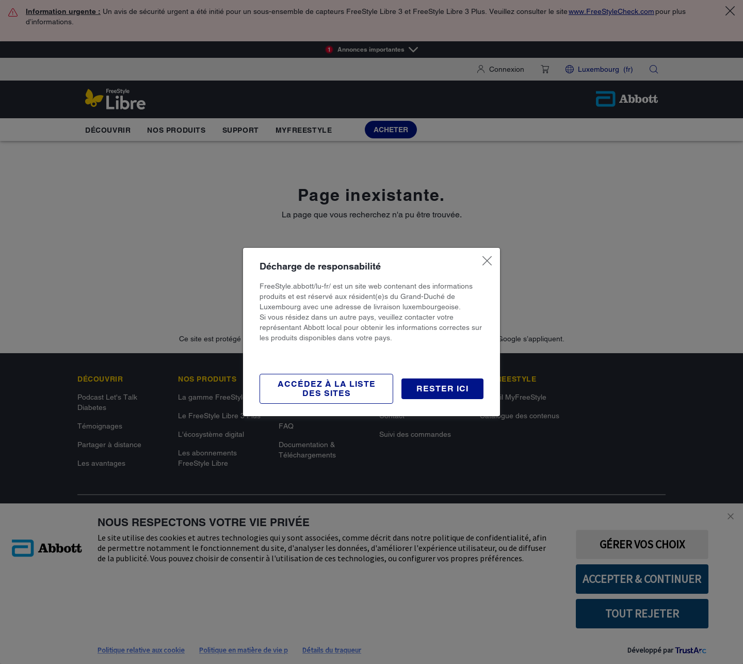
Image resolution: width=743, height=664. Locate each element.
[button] (442, 388)
